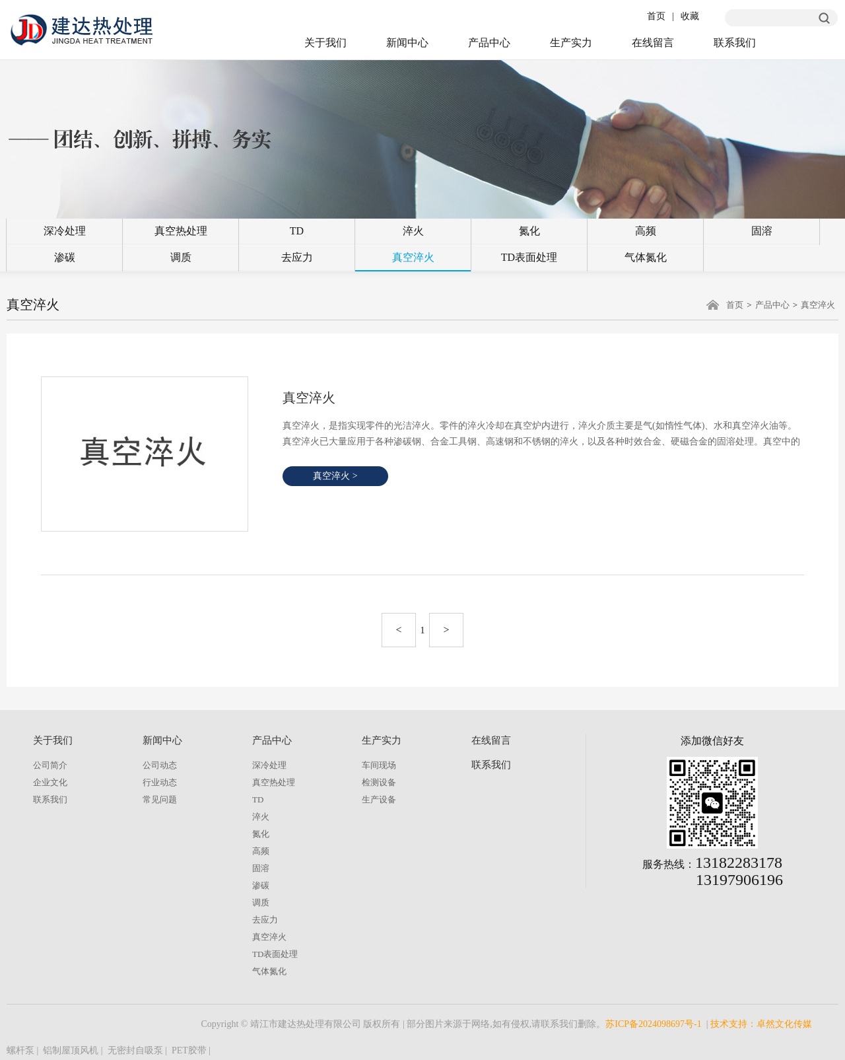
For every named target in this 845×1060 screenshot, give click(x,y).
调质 (180, 257)
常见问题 (160, 799)
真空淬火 (413, 257)
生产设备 (379, 799)
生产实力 (571, 42)
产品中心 (489, 42)
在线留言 (653, 42)
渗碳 (64, 257)
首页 (656, 16)
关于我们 (325, 42)
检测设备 (379, 782)
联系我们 (735, 42)
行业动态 (160, 782)
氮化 (529, 230)
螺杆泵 (20, 1050)
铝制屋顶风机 (70, 1050)
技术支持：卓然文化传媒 (761, 1024)
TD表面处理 (529, 257)
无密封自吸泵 (135, 1050)
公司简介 (50, 765)
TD (297, 230)
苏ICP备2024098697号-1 (653, 1024)
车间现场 (379, 765)
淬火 (413, 230)
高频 (645, 230)
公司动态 (160, 765)
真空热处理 (180, 230)
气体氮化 (646, 257)
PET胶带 (189, 1050)
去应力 (297, 257)
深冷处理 (65, 230)
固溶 (761, 230)
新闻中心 (407, 42)
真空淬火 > (335, 476)
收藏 (690, 16)
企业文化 (50, 782)
